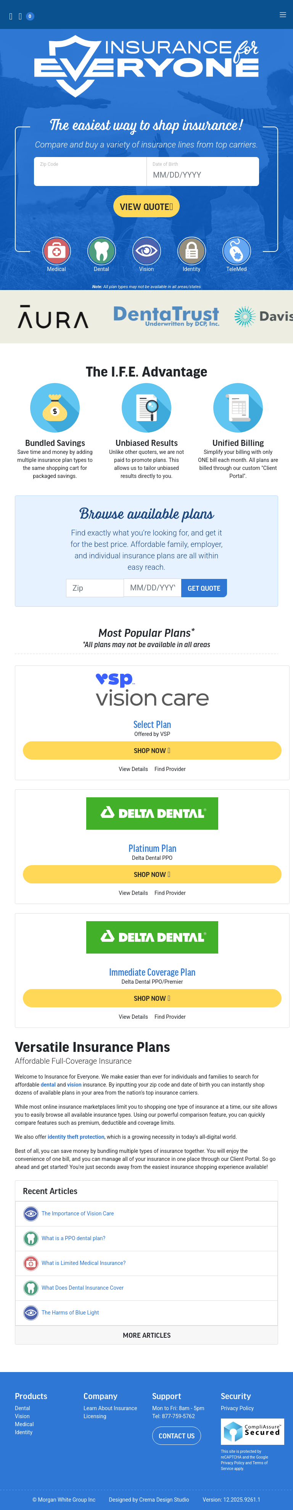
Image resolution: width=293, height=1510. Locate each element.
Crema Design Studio (164, 1500)
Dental (22, 1408)
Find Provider (170, 769)
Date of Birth (165, 164)
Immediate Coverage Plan (152, 972)
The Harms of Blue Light (70, 1313)
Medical (24, 1424)
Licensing (95, 1416)
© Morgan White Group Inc (63, 1500)
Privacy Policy (237, 1408)
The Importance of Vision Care (78, 1213)
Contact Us (177, 1435)
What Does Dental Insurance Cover (83, 1288)
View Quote (146, 206)
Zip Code (49, 164)
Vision (22, 1416)
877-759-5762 (178, 1416)
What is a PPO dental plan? (73, 1238)
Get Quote (204, 588)
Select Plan (152, 724)
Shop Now (152, 750)
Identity (23, 1432)
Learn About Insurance (110, 1408)
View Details (133, 769)
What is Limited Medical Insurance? (84, 1263)
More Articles (147, 1335)
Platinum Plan (152, 848)
